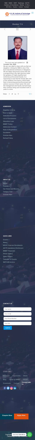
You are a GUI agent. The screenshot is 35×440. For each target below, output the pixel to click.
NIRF (15, 3)
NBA (5, 3)
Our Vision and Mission (11, 189)
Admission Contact (9, 127)
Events (5, 240)
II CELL (27, 5)
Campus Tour (8, 192)
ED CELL (9, 7)
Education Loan (8, 121)
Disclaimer (7, 132)
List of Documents (9, 118)
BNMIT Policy (7, 124)
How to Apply (7, 113)
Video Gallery (7, 256)
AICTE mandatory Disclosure (13, 248)
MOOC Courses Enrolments (13, 245)
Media (22, 5)
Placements (16, 376)
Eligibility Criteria (9, 110)
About (5, 183)
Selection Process (9, 116)
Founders (6, 186)
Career (21, 7)
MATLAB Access (9, 262)
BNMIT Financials (9, 251)
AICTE (27, 3)
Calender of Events (10, 259)
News (5, 242)
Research (6, 376)
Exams (15, 7)
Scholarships (7, 135)
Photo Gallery (8, 254)
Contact (26, 7)
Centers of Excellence (11, 5)
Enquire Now (7, 415)
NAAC (10, 3)
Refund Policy (8, 138)
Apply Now (21, 415)
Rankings (21, 3)
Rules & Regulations (10, 130)
